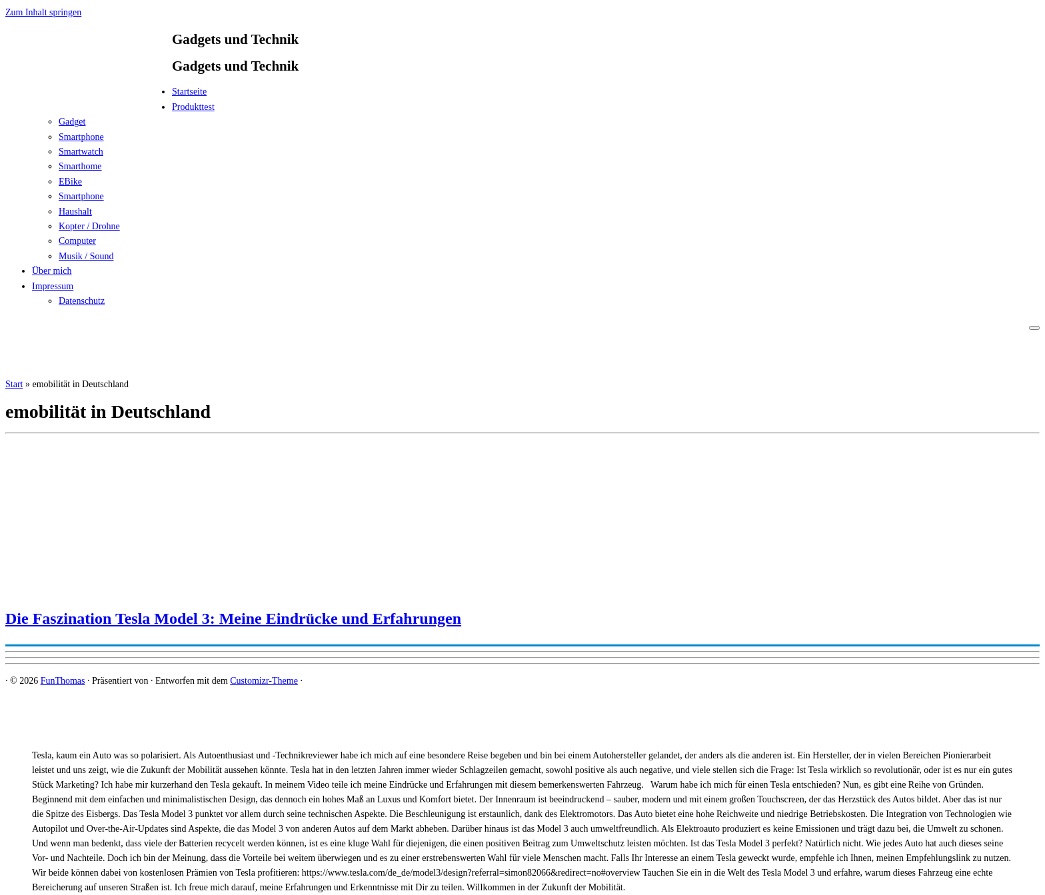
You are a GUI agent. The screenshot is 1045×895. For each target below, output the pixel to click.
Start (14, 384)
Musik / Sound (86, 256)
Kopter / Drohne (89, 226)
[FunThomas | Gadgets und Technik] (88, 96)
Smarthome (80, 166)
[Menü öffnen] (1034, 328)
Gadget (72, 122)
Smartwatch (81, 152)
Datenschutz (82, 301)
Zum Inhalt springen (43, 12)
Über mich (51, 271)
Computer (77, 241)
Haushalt (75, 212)
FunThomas (63, 681)
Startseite (189, 92)
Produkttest (193, 107)
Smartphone (81, 137)
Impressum (52, 286)
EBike (70, 182)
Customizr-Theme (264, 681)
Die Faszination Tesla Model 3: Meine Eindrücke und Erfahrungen (233, 618)
